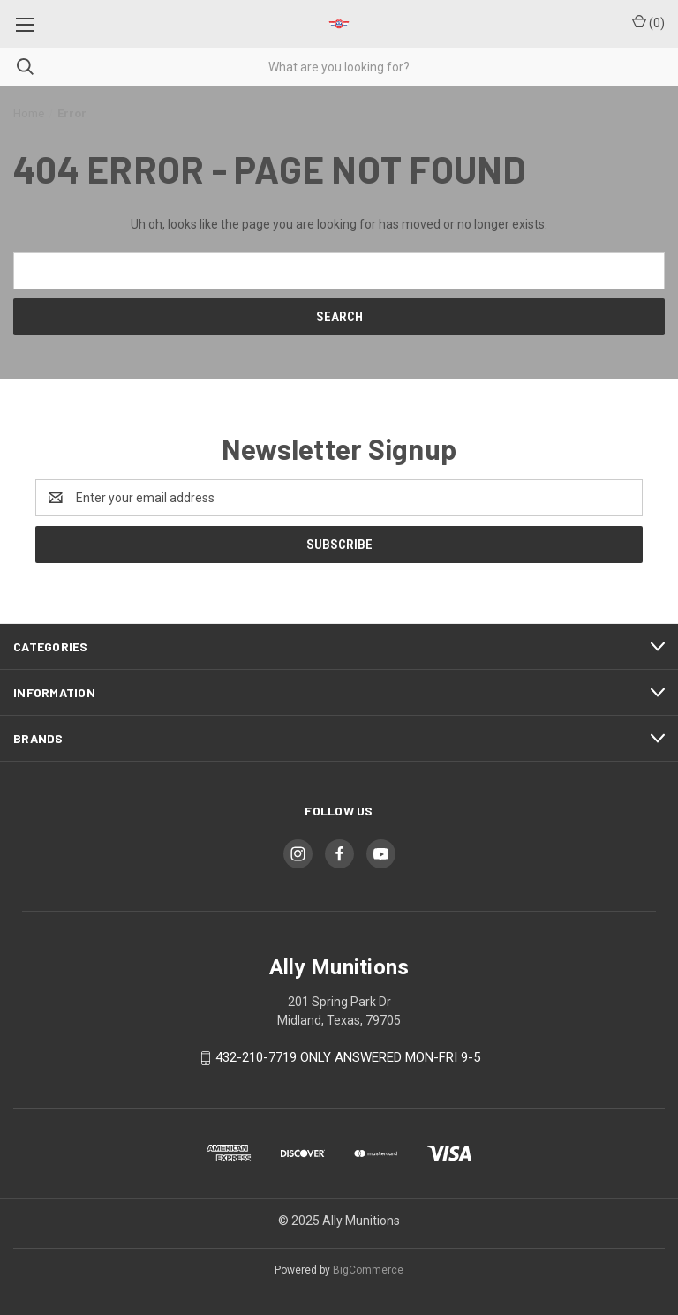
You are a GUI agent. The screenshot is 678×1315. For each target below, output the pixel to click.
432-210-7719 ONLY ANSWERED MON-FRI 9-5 (347, 1057)
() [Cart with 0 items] (648, 22)
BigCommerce (368, 1270)
